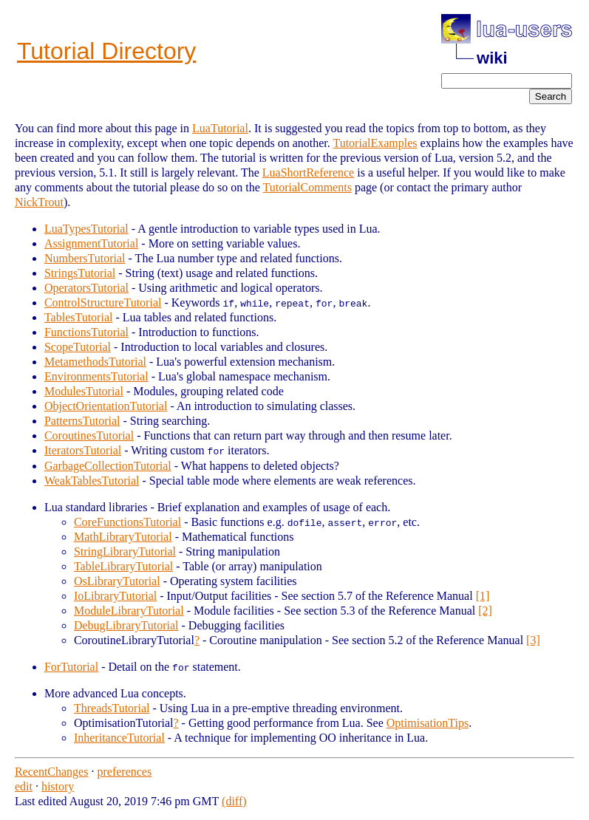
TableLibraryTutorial (123, 565)
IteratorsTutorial (82, 450)
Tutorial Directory (106, 51)
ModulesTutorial (83, 391)
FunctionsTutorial (86, 332)
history (57, 785)
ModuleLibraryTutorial (129, 610)
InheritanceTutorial (119, 737)
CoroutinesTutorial (89, 435)
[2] (485, 610)
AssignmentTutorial (91, 243)
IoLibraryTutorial (115, 595)
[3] (533, 639)
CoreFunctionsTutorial (127, 521)
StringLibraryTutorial (125, 550)
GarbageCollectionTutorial (107, 465)
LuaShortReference (308, 172)
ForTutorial (71, 666)
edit (24, 785)
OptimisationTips (428, 722)
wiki (492, 58)
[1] (483, 595)
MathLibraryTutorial (123, 536)
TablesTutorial (78, 317)
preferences (124, 771)
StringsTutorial (79, 273)
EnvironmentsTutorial (96, 376)
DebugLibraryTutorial (126, 624)
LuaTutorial (220, 128)
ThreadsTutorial (112, 707)
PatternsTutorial (82, 420)
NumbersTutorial (85, 258)
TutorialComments (307, 187)
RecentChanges (52, 771)
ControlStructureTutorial (103, 302)
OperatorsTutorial (86, 287)
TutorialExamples (375, 143)
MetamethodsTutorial (95, 361)
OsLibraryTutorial (117, 580)
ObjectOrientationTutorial (106, 406)
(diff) (234, 800)
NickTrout (39, 202)
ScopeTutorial (77, 347)
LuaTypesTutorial (86, 228)
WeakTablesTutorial (92, 480)
